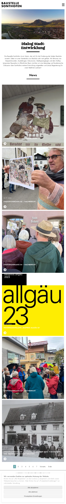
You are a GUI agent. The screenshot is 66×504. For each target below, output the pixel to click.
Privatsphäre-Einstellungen (33, 496)
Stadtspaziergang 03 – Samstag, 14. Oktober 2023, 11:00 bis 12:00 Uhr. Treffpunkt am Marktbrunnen (32, 453)
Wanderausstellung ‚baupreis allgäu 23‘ (21, 328)
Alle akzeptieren (33, 487)
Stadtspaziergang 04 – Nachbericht (19, 264)
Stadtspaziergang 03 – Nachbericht (19, 391)
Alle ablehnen (33, 492)
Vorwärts (42, 466)
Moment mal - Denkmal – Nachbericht (20, 138)
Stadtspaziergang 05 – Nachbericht (19, 201)
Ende (50, 466)
